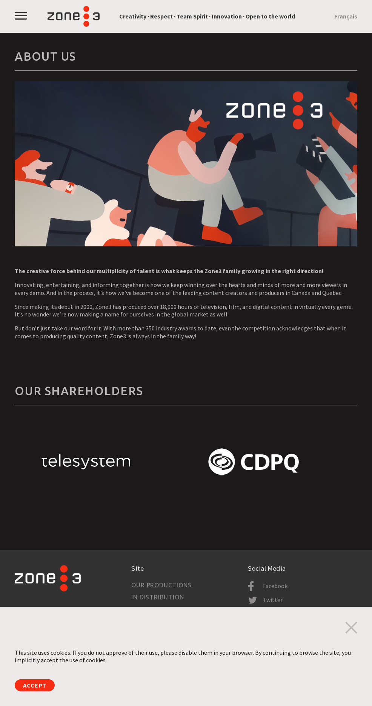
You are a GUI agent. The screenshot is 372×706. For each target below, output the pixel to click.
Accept (34, 685)
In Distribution (157, 597)
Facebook (275, 586)
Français (345, 16)
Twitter (273, 600)
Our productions (161, 585)
